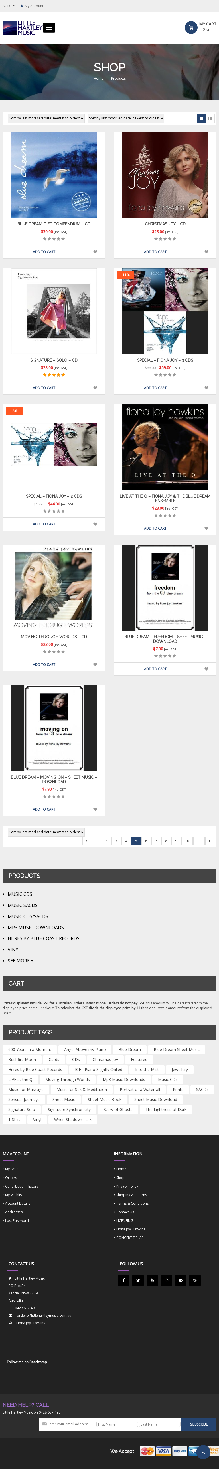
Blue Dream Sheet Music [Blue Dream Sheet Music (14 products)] (177, 1049)
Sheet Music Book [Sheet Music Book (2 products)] (104, 1099)
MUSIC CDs (20, 894)
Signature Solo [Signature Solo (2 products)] (21, 1109)
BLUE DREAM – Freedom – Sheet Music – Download (165, 639)
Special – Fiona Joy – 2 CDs (54, 496)
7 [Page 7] (156, 840)
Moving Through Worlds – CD (54, 637)
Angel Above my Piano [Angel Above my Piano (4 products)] (85, 1049)
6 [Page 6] (146, 840)
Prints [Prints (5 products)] (178, 1089)
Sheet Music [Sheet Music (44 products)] (63, 1099)
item (208, 29)
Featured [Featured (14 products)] (139, 1059)
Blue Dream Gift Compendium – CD (53, 224)
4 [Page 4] (126, 840)
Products (118, 78)
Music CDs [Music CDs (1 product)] (168, 1079)
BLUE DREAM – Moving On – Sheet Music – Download (54, 779)
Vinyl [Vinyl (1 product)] (37, 1119)
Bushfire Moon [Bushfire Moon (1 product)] (22, 1059)
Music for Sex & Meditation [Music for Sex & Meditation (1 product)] (81, 1089)
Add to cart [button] (44, 251)
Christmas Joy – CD (165, 224)
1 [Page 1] (96, 840)
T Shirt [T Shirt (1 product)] (14, 1119)
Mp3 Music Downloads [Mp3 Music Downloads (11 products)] (124, 1079)
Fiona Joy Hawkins (30, 1322)
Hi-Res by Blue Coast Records (44, 938)
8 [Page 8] (166, 840)
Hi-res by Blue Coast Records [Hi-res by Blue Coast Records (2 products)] (35, 1069)
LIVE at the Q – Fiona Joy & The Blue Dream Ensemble (165, 498)
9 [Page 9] (176, 840)
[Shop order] (46, 118)
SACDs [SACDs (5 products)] (202, 1089)
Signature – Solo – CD (54, 360)
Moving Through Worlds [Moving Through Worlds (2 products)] (67, 1079)
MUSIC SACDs (23, 905)
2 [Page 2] (106, 840)
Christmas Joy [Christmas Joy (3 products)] (105, 1059)
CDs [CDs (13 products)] (76, 1059)
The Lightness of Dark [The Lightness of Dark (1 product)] (165, 1109)
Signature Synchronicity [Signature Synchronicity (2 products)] (69, 1109)
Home (99, 78)
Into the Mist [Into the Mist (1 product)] (147, 1069)
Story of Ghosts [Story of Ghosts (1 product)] (118, 1109)
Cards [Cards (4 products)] (54, 1059)
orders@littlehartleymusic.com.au (44, 1315)
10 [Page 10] (187, 840)
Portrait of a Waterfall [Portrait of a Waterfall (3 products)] (140, 1089)
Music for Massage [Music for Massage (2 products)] (26, 1089)
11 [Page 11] (199, 840)
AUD (6, 5)
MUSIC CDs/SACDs (28, 916)
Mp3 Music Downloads (36, 927)
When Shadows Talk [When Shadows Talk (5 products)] (73, 1119)
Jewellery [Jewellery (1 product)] (180, 1069)
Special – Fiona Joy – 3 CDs (165, 360)
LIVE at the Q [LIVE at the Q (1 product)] (20, 1079)
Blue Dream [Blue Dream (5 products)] (130, 1049)
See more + (21, 961)
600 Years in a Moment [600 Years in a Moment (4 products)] (29, 1049)
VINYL (14, 949)
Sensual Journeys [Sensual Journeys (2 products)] (24, 1099)
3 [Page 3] (116, 840)
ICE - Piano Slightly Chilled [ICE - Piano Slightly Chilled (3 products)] (98, 1069)
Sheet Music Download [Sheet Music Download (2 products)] (155, 1099)
